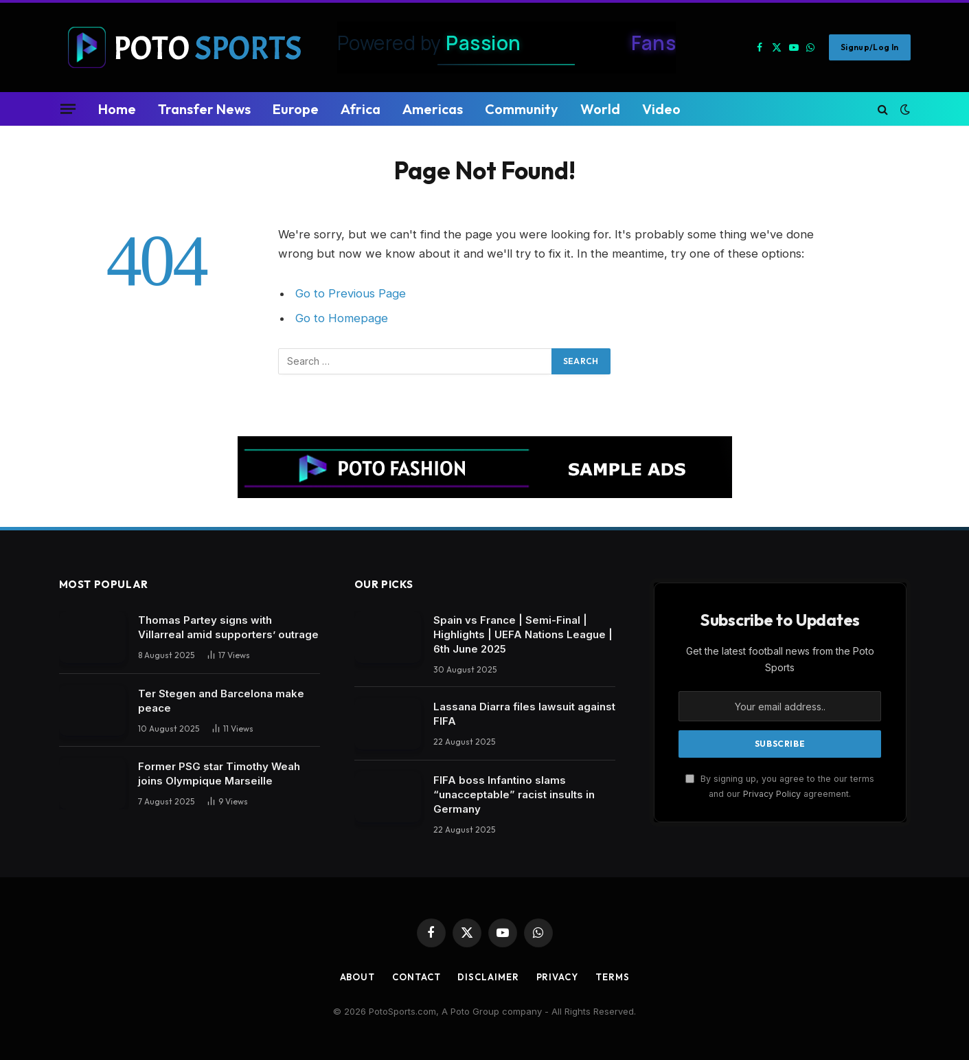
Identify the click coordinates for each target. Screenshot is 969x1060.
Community (521, 108)
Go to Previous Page (350, 293)
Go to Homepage (341, 318)
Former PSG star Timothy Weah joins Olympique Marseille (219, 773)
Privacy (557, 976)
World (600, 108)
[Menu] (67, 108)
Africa (360, 108)
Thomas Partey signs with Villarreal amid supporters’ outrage (228, 627)
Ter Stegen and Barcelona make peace (221, 700)
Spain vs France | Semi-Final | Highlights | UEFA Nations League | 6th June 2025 (523, 634)
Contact (416, 976)
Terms (612, 976)
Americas (432, 108)
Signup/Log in (870, 47)
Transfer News (204, 108)
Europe (296, 108)
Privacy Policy (772, 794)
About (358, 976)
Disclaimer (487, 976)
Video (661, 108)
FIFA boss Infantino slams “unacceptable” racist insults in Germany (514, 794)
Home (117, 108)
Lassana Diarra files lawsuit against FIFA (524, 714)
